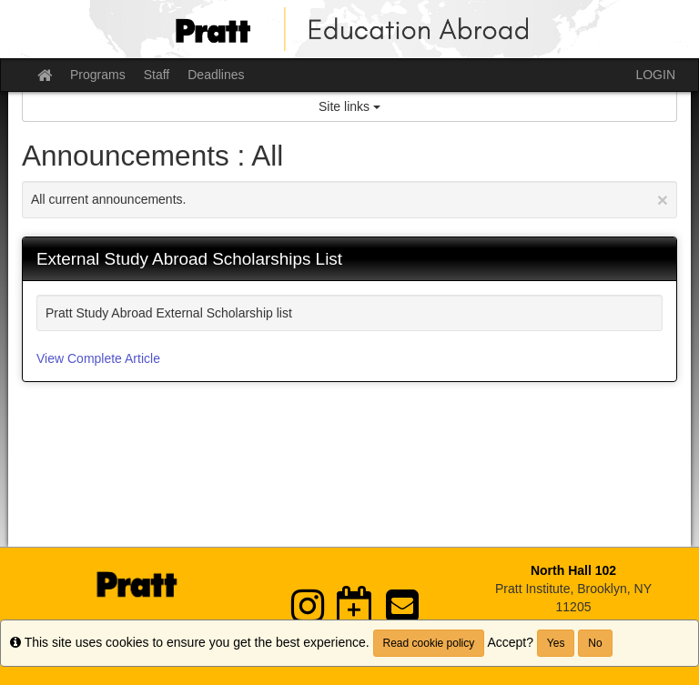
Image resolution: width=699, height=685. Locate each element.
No (595, 643)
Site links (349, 106)
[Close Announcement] (662, 199)
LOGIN (655, 74)
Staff (157, 74)
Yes (556, 643)
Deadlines (215, 74)
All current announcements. (349, 199)
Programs (98, 74)
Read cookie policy (429, 643)
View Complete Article (98, 358)
